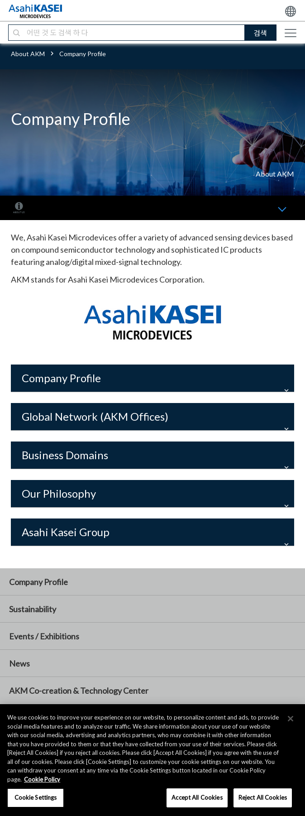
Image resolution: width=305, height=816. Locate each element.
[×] (290, 719)
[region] (152, 760)
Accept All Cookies (197, 797)
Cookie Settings (35, 797)
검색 (260, 33)
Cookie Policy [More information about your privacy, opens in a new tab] (42, 779)
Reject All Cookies (262, 797)
